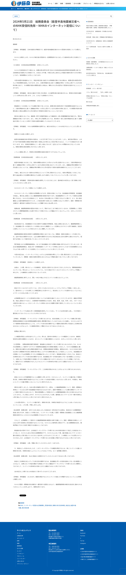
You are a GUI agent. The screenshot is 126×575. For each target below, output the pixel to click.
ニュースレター (21, 558)
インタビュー (20, 553)
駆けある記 (89, 102)
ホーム (50, 3)
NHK (21, 505)
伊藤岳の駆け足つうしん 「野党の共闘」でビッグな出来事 (99, 97)
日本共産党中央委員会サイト (88, 551)
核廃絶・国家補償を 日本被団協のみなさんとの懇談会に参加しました (99, 63)
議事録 (22, 503)
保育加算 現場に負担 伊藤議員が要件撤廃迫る (99, 37)
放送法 (68, 505)
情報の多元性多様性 (59, 505)
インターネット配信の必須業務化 (34, 505)
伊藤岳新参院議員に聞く (93, 105)
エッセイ (19, 551)
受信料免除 (48, 505)
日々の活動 (77, 3)
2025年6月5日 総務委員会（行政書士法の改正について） (99, 32)
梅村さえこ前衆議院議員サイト (89, 559)
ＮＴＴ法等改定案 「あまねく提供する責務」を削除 (99, 47)
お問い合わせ (110, 3)
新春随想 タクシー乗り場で (94, 88)
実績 (61, 3)
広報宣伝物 (20, 536)
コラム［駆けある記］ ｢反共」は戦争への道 (99, 92)
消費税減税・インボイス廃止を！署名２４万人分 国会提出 (99, 68)
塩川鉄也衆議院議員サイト (88, 557)
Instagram (83, 543)
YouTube (82, 536)
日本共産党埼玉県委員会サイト (89, 554)
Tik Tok (82, 541)
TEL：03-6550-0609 (54, 533)
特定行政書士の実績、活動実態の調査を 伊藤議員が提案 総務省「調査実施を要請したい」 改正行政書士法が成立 (99, 27)
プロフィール (87, 3)
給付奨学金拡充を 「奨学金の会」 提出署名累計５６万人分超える (99, 74)
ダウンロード (20, 538)
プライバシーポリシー (23, 564)
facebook (82, 533)
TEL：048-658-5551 (54, 546)
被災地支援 (25, 508)
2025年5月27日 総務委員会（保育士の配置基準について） (99, 42)
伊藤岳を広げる (99, 3)
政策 (56, 3)
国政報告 (68, 3)
